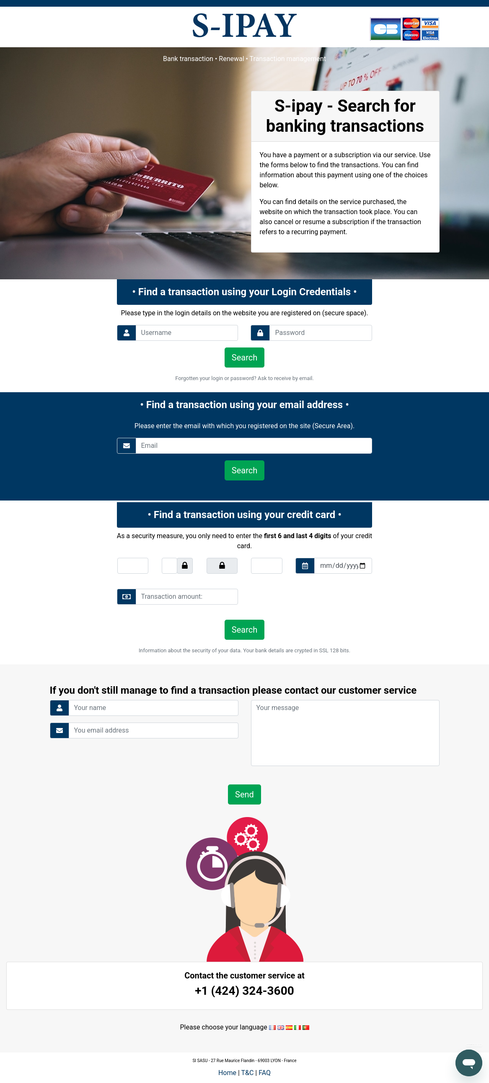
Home (227, 1073)
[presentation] (308, 596)
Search (244, 357)
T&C (247, 1073)
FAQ (265, 1073)
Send (244, 794)
